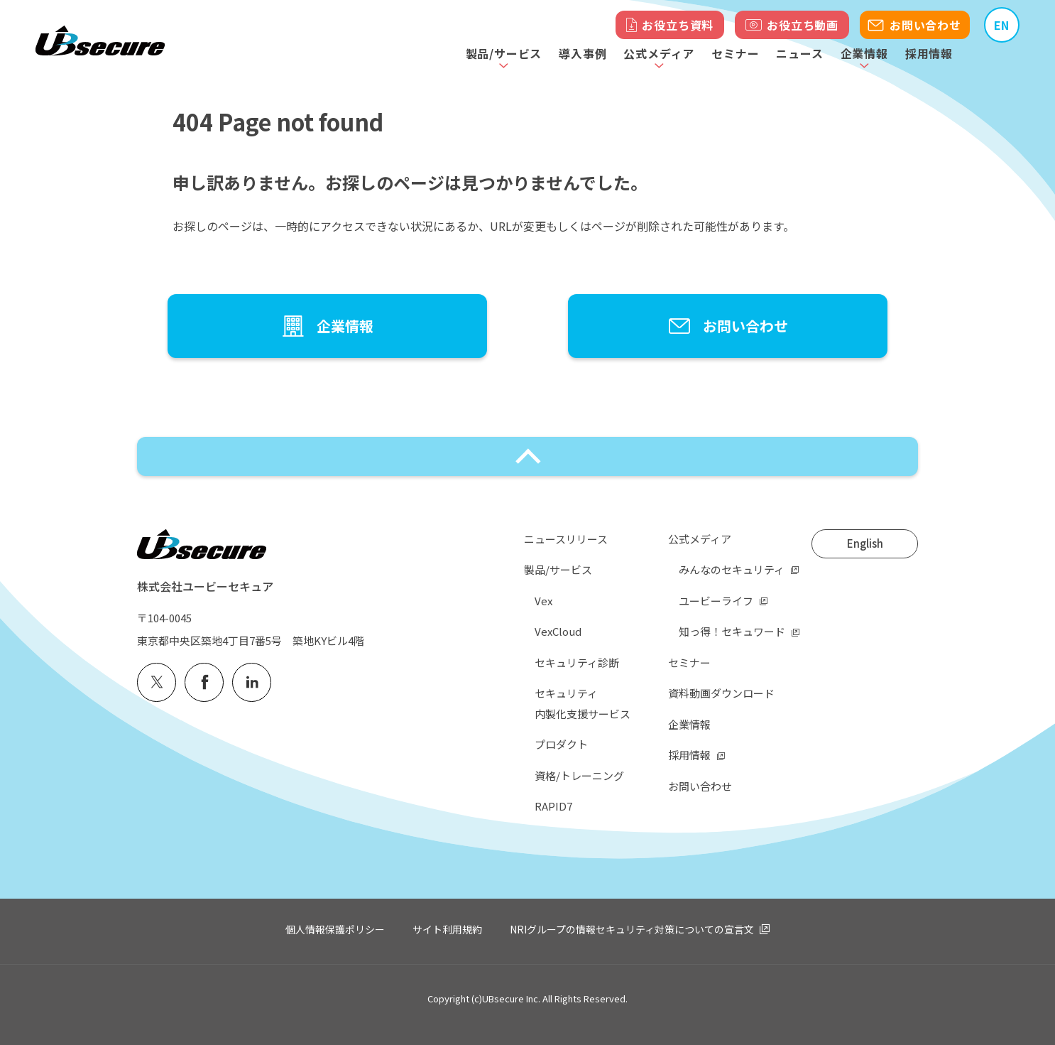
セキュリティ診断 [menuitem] (577, 662)
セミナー (735, 53)
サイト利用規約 (447, 929)
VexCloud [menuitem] (558, 631)
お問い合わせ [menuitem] (700, 786)
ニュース (799, 53)
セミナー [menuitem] (689, 662)
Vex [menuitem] (543, 600)
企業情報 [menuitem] (689, 724)
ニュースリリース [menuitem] (566, 538)
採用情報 (929, 53)
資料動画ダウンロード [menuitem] (721, 693)
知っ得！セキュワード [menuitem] (732, 631)
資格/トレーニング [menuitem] (579, 775)
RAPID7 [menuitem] (553, 805)
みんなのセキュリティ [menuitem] (732, 569)
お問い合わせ (925, 24)
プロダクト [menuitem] (561, 744)
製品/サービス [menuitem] (558, 569)
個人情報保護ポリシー (335, 929)
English (865, 543)
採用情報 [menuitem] (689, 754)
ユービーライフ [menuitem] (716, 600)
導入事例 (582, 53)
